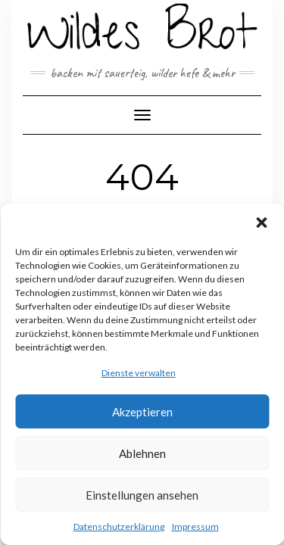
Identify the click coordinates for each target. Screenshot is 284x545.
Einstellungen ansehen (142, 495)
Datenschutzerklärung (118, 526)
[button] (261, 222)
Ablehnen (142, 453)
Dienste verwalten (138, 372)
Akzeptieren (142, 412)
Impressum (195, 526)
